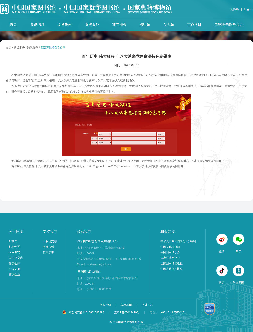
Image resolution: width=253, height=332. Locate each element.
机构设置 (14, 246)
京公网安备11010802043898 (86, 312)
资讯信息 (37, 24)
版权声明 (106, 304)
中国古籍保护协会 (171, 268)
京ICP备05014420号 (127, 312)
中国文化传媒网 (170, 246)
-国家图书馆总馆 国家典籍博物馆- (97, 241)
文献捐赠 (48, 246)
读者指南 (65, 24)
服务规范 (14, 268)
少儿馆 (168, 24)
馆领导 (13, 241)
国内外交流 (16, 257)
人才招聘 (147, 304)
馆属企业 (14, 274)
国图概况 (14, 252)
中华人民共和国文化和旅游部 (178, 241)
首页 (13, 24)
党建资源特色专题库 (53, 47)
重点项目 (194, 24)
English (248, 9)
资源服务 (92, 24)
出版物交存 (50, 241)
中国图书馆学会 (170, 252)
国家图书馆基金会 (229, 24)
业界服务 (119, 24)
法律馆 (145, 24)
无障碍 (234, 9)
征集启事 (48, 252)
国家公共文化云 (170, 257)
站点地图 (127, 304)
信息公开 (14, 263)
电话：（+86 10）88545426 (167, 312)
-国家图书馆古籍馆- (89, 271)
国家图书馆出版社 (171, 263)
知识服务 (32, 47)
